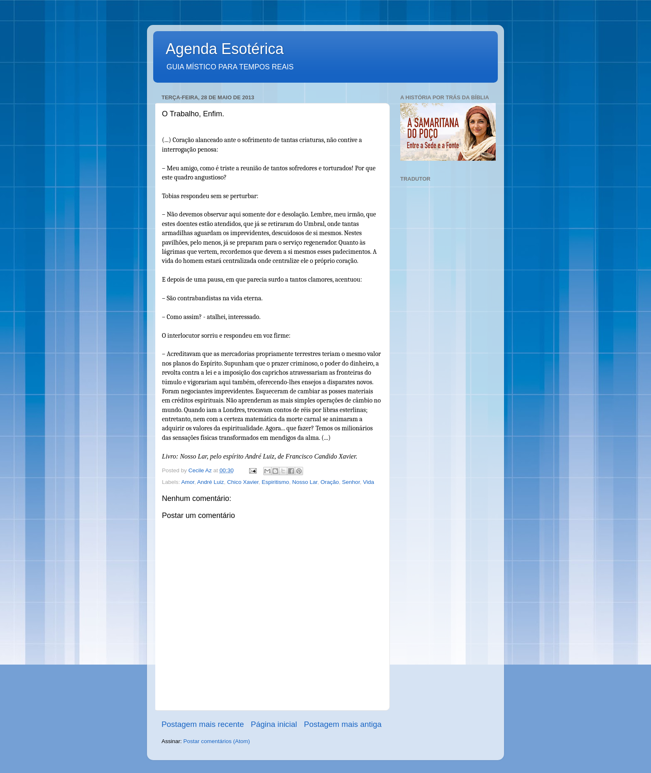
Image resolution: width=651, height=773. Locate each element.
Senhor (351, 482)
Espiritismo (275, 482)
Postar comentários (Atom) (217, 741)
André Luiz (210, 482)
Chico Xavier (243, 482)
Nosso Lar (305, 482)
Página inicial (274, 724)
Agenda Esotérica (225, 48)
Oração (330, 482)
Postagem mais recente (203, 724)
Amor (188, 482)
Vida (368, 482)
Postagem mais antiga (343, 724)
